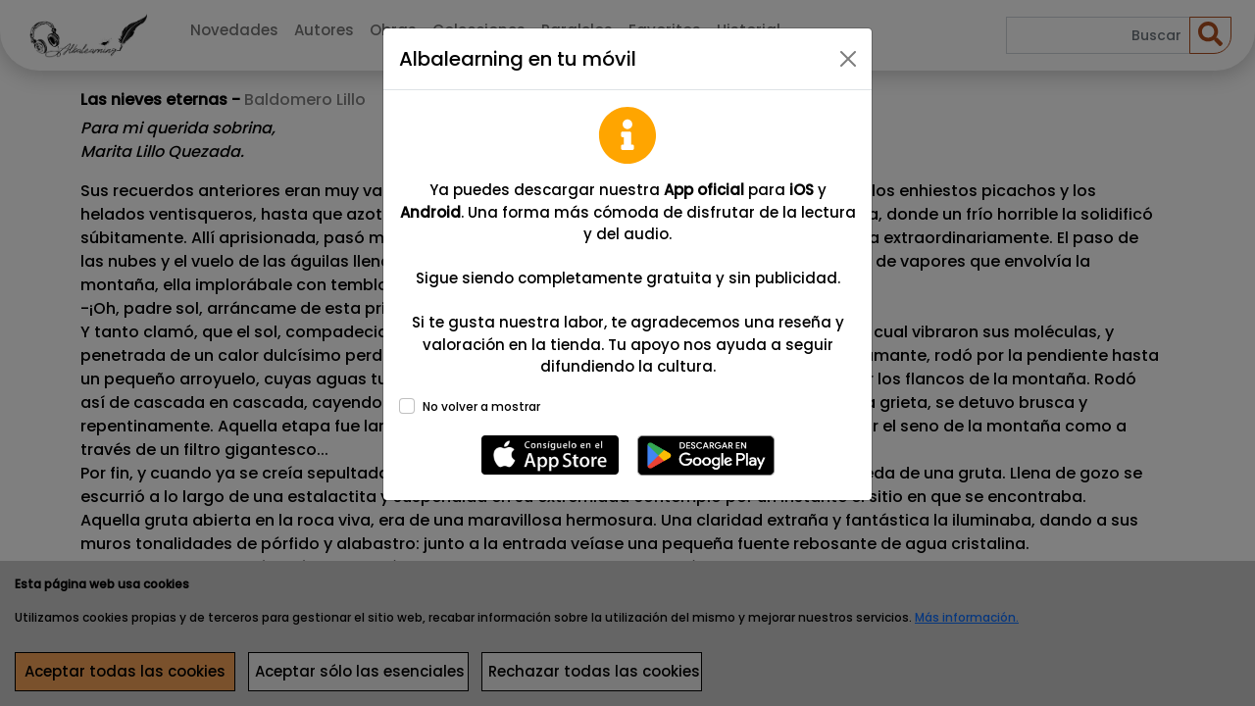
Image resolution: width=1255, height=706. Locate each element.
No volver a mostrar (481, 406)
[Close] (848, 59)
